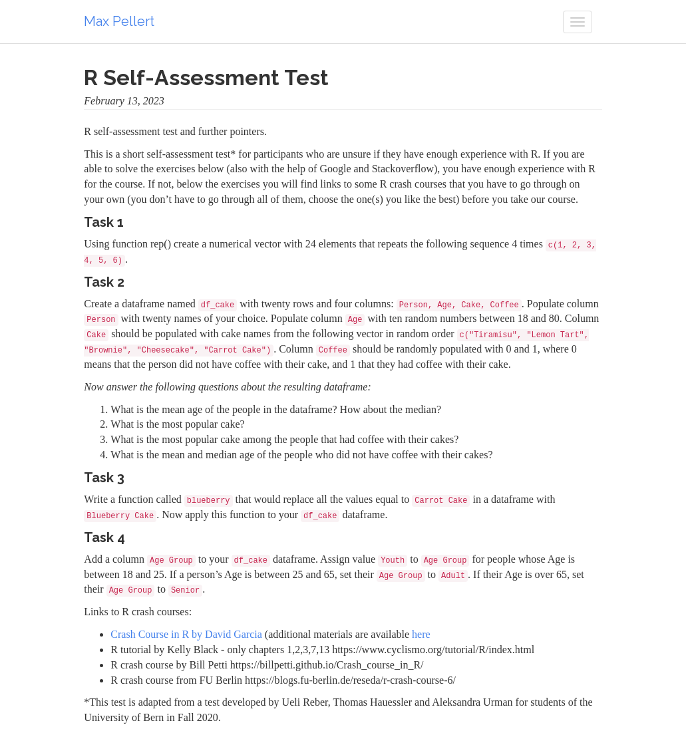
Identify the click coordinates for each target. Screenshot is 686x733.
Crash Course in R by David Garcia (186, 634)
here (421, 634)
